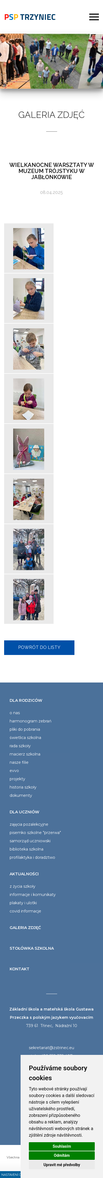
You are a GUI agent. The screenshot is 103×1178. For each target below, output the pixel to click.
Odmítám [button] (62, 1155)
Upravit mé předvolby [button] (61, 1165)
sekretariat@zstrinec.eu (51, 1047)
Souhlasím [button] (62, 1146)
